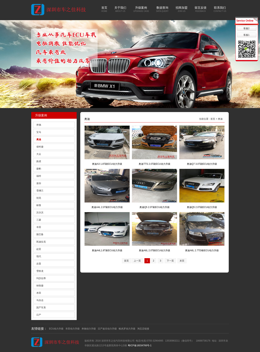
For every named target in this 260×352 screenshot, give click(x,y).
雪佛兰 (39, 190)
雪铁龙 (39, 271)
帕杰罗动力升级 (127, 328)
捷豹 (38, 168)
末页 (182, 260)
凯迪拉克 (41, 241)
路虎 (38, 161)
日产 (38, 314)
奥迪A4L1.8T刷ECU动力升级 (107, 250)
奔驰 (38, 124)
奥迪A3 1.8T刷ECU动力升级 (107, 164)
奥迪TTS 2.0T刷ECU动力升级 (154, 164)
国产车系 (41, 307)
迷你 (38, 183)
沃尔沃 (39, 212)
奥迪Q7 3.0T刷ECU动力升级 (202, 164)
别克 (38, 198)
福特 (38, 176)
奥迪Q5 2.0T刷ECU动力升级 (154, 207)
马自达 (39, 300)
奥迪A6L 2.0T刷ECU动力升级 (154, 250)
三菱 (38, 219)
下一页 (170, 260)
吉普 (38, 263)
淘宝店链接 (143, 328)
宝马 (38, 132)
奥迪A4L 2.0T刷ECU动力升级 (107, 207)
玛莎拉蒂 (41, 278)
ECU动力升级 (56, 328)
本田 (38, 293)
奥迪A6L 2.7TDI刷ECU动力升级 (202, 250)
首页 (212, 119)
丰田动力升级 (72, 328)
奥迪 (38, 139)
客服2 (246, 28)
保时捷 (39, 146)
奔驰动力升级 (89, 328)
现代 (38, 256)
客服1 (246, 35)
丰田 (38, 227)
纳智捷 (39, 285)
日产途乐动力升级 (107, 328)
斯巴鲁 (39, 234)
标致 (38, 205)
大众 (38, 154)
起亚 (38, 249)
